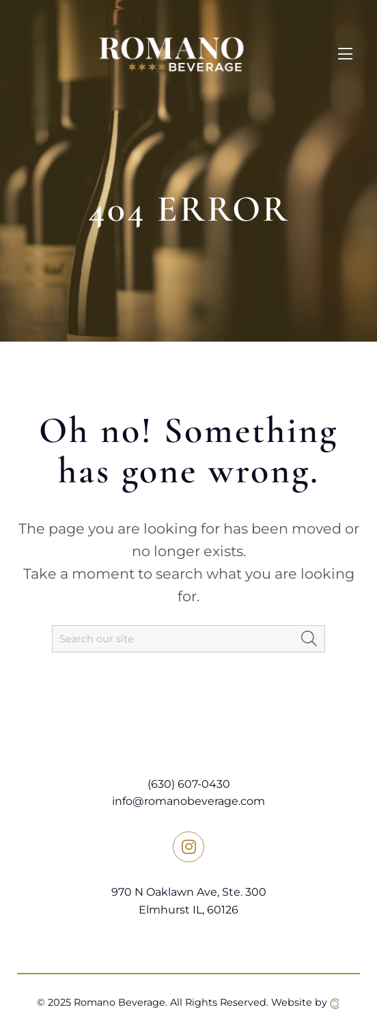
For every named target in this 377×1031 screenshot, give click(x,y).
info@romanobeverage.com (188, 801)
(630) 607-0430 (189, 784)
